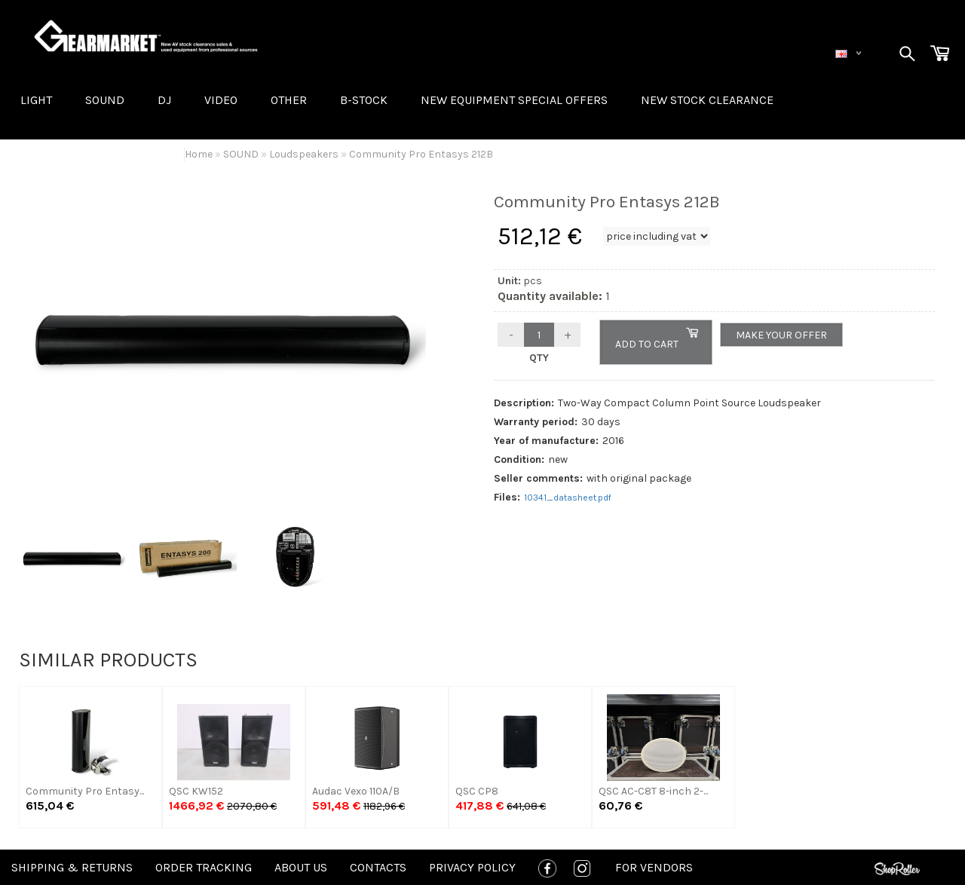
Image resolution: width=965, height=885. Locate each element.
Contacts (378, 867)
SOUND (104, 100)
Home (199, 154)
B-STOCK (364, 100)
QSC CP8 (476, 791)
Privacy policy (472, 867)
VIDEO (220, 100)
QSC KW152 (196, 791)
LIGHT (36, 100)
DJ (164, 100)
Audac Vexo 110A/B (356, 791)
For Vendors (654, 867)
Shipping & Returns (72, 867)
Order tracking (203, 867)
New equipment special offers (514, 100)
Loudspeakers (304, 154)
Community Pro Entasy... (85, 791)
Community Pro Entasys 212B (421, 154)
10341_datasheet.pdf (567, 497)
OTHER (289, 100)
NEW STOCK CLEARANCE (707, 100)
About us (300, 867)
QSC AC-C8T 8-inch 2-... (653, 791)
